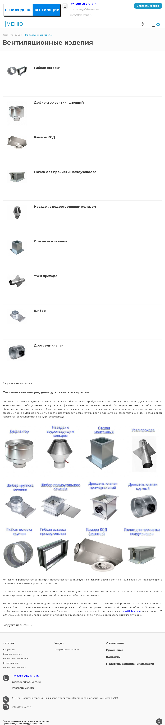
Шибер (40, 311)
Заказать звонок (148, 5)
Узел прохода (45, 276)
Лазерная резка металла (66, 649)
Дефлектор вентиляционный (59, 102)
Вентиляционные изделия (16, 658)
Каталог (9, 643)
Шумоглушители (11, 663)
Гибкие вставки (47, 68)
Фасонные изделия (12, 654)
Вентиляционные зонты (14, 667)
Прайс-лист (114, 650)
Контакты (113, 657)
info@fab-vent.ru (132, 611)
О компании (115, 643)
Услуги (59, 643)
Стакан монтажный (50, 241)
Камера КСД (44, 137)
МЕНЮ (14, 24)
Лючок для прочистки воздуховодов (65, 172)
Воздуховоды (9, 649)
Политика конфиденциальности (130, 663)
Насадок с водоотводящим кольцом (65, 207)
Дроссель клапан (48, 345)
